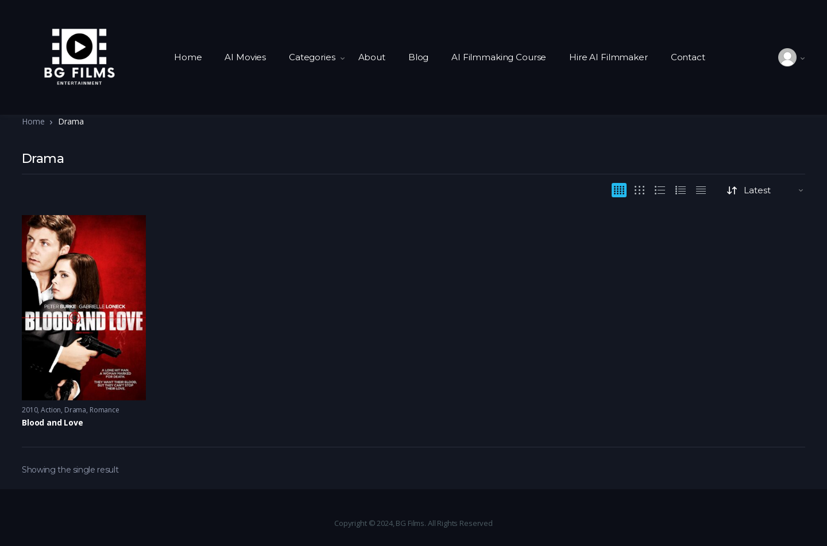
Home (188, 57)
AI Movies (245, 57)
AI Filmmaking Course (498, 57)
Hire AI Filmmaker (608, 57)
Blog (418, 57)
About (371, 57)
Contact (688, 57)
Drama (75, 410)
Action (51, 410)
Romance (104, 410)
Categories (312, 57)
